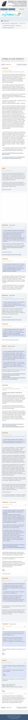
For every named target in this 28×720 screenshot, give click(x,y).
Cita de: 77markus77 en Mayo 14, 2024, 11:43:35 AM (14, 583)
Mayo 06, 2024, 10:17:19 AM (7, 170)
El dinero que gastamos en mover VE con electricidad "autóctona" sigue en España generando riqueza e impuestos (13, 247)
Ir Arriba (3, 707)
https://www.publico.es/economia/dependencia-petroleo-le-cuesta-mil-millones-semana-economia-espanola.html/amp (13, 375)
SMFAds (11, 718)
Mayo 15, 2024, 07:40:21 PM (7, 580)
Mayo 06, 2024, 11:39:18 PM (7, 387)
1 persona (4, 573)
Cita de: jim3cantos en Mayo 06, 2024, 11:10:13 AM (14, 264)
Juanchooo (5, 68)
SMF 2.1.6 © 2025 (11, 717)
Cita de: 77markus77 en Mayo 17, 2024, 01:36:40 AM (14, 665)
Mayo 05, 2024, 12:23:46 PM (7, 70)
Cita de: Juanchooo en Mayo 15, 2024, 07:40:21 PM (14, 632)
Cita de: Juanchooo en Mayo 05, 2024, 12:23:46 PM (14, 230)
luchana (4, 660)
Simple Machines (17, 717)
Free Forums (16, 718)
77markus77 (5, 502)
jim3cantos (5, 225)
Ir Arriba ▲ (19, 715)
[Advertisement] (14, 43)
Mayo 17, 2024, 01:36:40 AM (7, 626)
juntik (3, 168)
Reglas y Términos (13, 715)
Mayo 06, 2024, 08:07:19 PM (7, 326)
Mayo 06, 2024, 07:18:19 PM (7, 297)
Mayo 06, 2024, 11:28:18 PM (7, 348)
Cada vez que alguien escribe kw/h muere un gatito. (12, 254)
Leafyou (4, 346)
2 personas (4, 189)
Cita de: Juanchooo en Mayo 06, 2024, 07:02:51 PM (14, 302)
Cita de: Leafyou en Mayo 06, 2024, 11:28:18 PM (13, 439)
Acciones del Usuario (22, 64)
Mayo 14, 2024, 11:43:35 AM (7, 504)
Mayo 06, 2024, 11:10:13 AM (7, 227)
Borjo (3, 691)
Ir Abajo (3, 64)
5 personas (4, 317)
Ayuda (8, 715)
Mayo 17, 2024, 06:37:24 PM (7, 662)
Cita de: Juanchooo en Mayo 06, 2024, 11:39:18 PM (14, 510)
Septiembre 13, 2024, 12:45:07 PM (8, 693)
